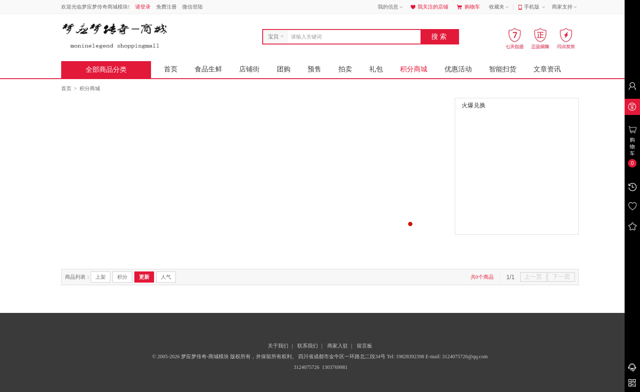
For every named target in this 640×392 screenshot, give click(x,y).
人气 (166, 277)
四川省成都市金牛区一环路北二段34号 (342, 357)
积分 (122, 277)
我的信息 (391, 7)
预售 (314, 69)
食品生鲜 (208, 69)
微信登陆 (192, 7)
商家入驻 (337, 346)
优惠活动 (458, 69)
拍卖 (345, 69)
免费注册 (166, 7)
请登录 (143, 7)
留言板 (364, 346)
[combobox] (352, 37)
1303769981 (334, 367)
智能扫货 (502, 69)
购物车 (468, 7)
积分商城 (413, 69)
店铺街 (249, 69)
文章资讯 (547, 69)
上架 (100, 277)
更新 (144, 277)
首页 (171, 69)
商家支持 (565, 7)
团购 (283, 69)
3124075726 (306, 367)
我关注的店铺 (428, 7)
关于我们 (278, 346)
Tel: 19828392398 (406, 357)
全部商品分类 (113, 69)
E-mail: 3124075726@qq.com (456, 357)
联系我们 (307, 346)
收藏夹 (499, 7)
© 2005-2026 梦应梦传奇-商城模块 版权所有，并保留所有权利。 (224, 357)
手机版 (535, 7)
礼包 (376, 69)
